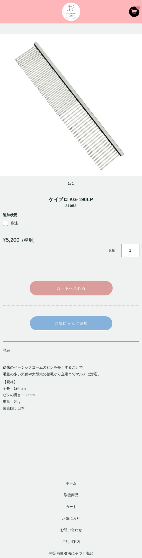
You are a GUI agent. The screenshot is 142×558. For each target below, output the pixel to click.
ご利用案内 (71, 542)
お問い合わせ (71, 530)
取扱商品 (71, 495)
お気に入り (71, 518)
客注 (10, 223)
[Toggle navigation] (8, 12)
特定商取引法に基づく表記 (71, 553)
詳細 (6, 350)
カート (71, 507)
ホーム (71, 483)
